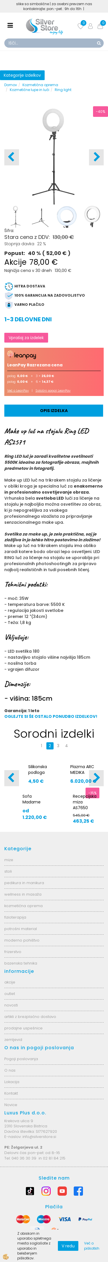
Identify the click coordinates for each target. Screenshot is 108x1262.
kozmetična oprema (23, 906)
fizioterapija (15, 917)
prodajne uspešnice (23, 1028)
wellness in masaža (22, 894)
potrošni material (20, 928)
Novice (10, 1105)
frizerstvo (12, 951)
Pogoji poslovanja (21, 1059)
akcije (9, 982)
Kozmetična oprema (40, 84)
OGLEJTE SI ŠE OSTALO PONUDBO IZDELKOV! (50, 716)
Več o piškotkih (91, 1246)
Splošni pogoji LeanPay (53, 390)
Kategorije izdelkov (22, 75)
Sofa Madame (31, 799)
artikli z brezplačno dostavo (30, 1016)
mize (8, 860)
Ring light (63, 89)
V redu (68, 1246)
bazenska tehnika (20, 963)
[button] (96, 157)
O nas (10, 1070)
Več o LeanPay (18, 390)
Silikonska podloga (37, 769)
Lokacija (11, 1082)
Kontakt (11, 1093)
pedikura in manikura (24, 883)
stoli (8, 871)
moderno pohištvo (21, 940)
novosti (11, 1005)
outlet (9, 993)
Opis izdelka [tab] (54, 410)
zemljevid (13, 1039)
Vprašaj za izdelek (26, 338)
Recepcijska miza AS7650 (84, 802)
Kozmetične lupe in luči (29, 89)
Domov (10, 84)
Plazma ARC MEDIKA (82, 769)
